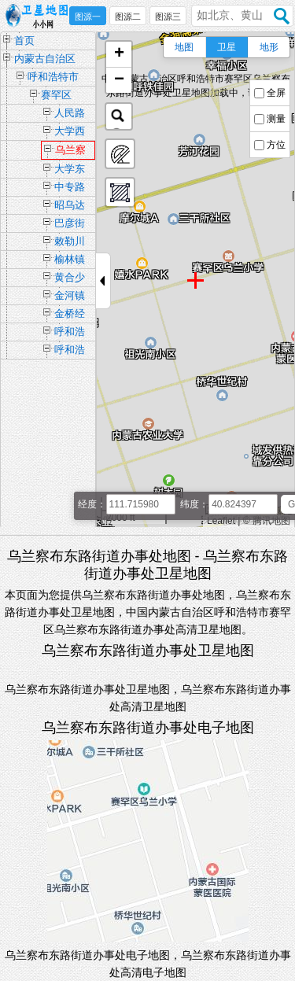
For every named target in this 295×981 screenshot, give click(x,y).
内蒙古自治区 (45, 59)
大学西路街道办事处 (69, 132)
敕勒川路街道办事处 (69, 242)
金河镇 (69, 295)
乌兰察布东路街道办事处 (70, 152)
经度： (92, 504)
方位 (276, 144)
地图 (184, 47)
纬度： (194, 504)
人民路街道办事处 (69, 114)
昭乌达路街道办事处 (69, 206)
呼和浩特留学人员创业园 (69, 351)
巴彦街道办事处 (69, 224)
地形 (269, 47)
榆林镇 (69, 259)
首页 (24, 40)
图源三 (168, 16)
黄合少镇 (69, 278)
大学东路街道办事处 (69, 170)
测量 (276, 118)
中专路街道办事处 (69, 188)
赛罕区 (56, 95)
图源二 (128, 16)
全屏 (276, 92)
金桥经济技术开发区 (69, 315)
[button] (118, 55)
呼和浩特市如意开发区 (69, 333)
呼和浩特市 (53, 77)
